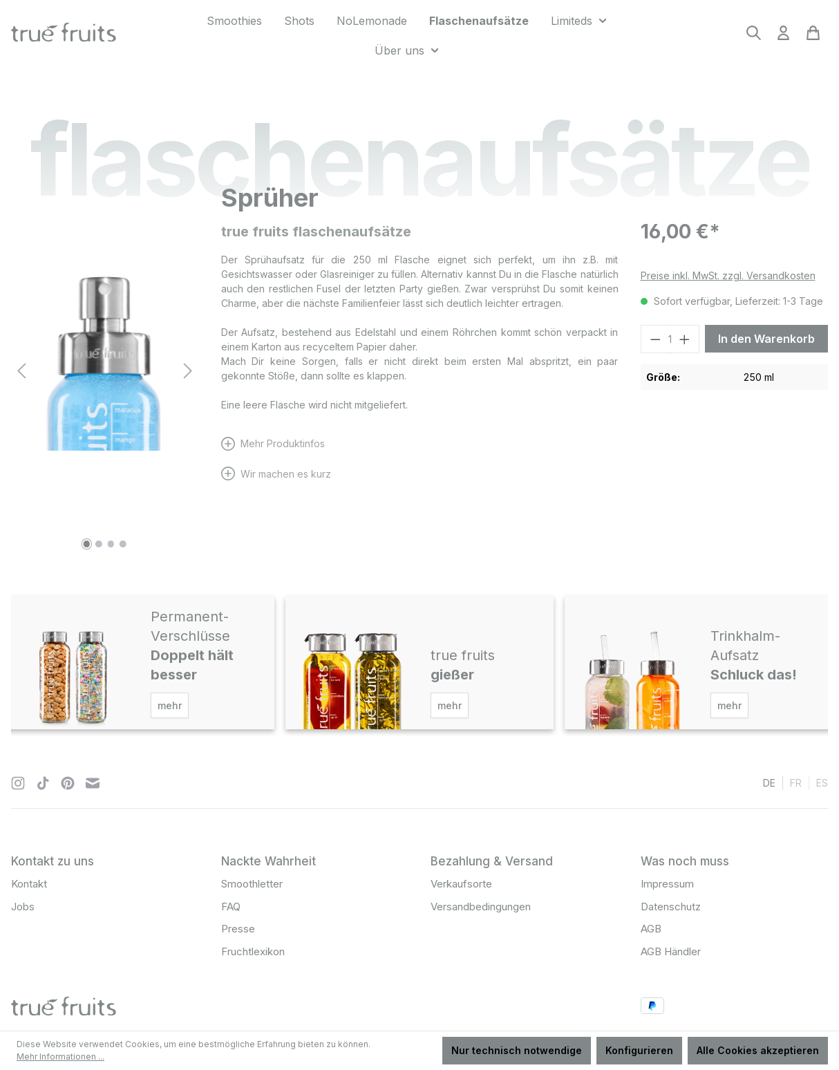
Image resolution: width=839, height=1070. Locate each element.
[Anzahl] (669, 339)
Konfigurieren (639, 1050)
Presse (238, 928)
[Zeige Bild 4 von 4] (123, 544)
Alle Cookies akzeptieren (758, 1050)
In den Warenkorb (766, 339)
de (769, 782)
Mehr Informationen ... (60, 1056)
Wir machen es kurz (286, 474)
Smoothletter (252, 883)
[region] (105, 370)
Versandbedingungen (481, 906)
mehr (170, 705)
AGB (651, 928)
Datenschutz (671, 906)
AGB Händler (671, 951)
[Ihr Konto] (783, 37)
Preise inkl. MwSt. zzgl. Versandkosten (728, 275)
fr (796, 782)
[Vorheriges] (21, 370)
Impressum (667, 883)
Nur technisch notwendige (516, 1050)
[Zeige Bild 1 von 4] (86, 544)
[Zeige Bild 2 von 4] (98, 544)
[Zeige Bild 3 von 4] (111, 544)
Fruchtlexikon (253, 951)
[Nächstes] (188, 370)
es (822, 782)
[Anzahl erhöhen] (684, 339)
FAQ (231, 906)
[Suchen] (754, 37)
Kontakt (29, 883)
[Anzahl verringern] (655, 339)
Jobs (23, 906)
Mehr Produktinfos (283, 443)
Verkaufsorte (461, 883)
